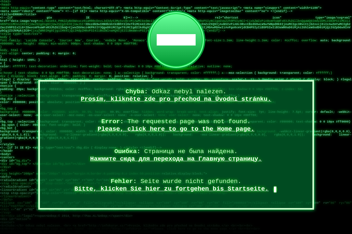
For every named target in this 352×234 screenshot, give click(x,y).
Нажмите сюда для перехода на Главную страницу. (176, 158)
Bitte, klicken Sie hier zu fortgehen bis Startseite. (171, 188)
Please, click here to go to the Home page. (176, 129)
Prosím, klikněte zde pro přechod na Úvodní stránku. (176, 99)
